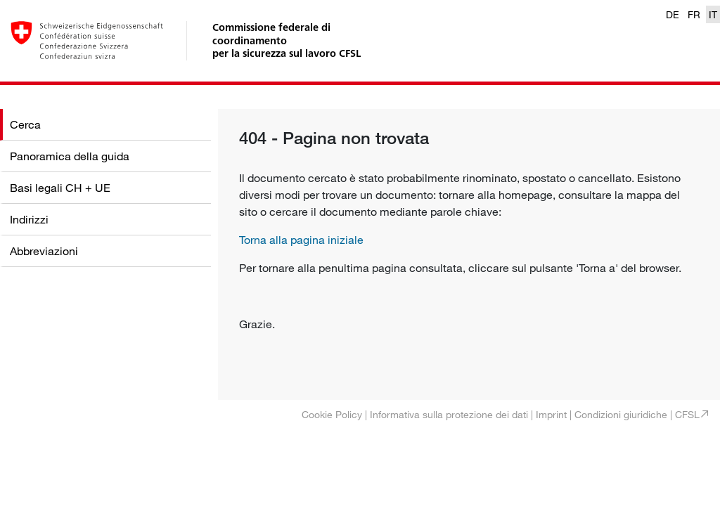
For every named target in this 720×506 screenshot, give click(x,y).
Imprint (551, 414)
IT (713, 14)
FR (694, 14)
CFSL (687, 414)
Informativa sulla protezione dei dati (449, 414)
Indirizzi (29, 219)
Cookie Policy (332, 414)
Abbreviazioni (44, 251)
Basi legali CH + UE (60, 188)
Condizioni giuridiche (620, 414)
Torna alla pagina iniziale (301, 240)
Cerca (25, 124)
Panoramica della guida (69, 156)
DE (672, 14)
